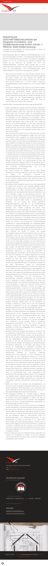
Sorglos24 (17, 554)
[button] (2, 563)
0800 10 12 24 (12, 467)
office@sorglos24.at (14, 469)
